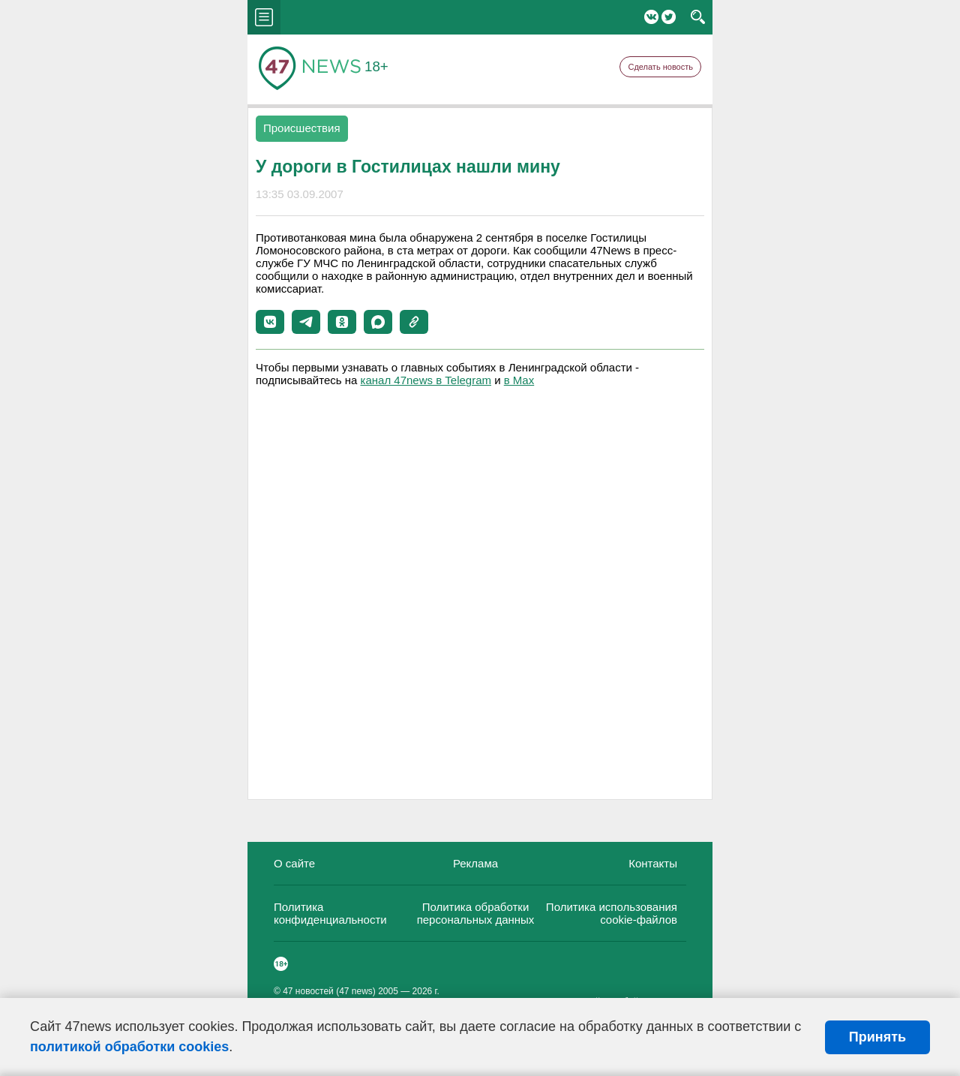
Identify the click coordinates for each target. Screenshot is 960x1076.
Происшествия (301, 128)
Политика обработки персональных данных (476, 913)
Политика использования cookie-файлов (611, 913)
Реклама (475, 863)
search (697, 17)
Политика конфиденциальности (330, 913)
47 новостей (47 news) (329, 991)
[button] (270, 322)
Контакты (652, 863)
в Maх (519, 380)
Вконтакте (651, 17)
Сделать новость (660, 66)
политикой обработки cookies (129, 1046)
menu (264, 17)
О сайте (294, 863)
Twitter (669, 17)
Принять (877, 1036)
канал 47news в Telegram (426, 380)
